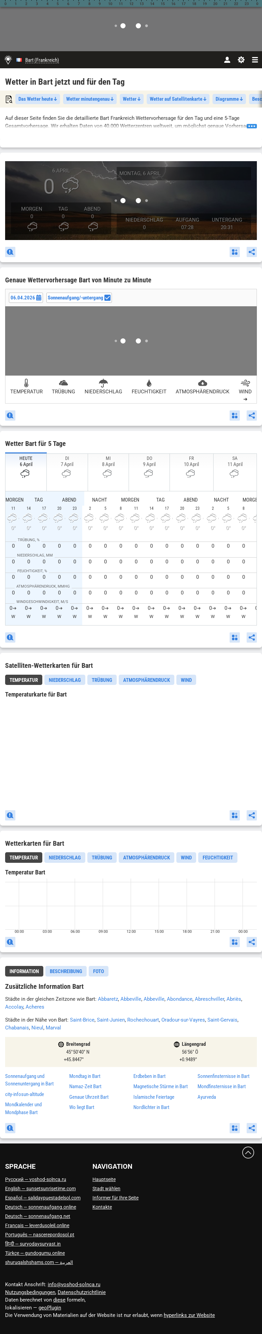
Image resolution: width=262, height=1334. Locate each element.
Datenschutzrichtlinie (82, 1292)
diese (59, 1300)
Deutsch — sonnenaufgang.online (40, 1207)
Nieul (37, 1028)
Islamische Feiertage (153, 1097)
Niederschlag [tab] (65, 680)
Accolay (14, 1007)
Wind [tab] (186, 680)
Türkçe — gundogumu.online (35, 1253)
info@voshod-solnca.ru (74, 1284)
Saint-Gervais (222, 1020)
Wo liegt (81, 1107)
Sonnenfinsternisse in (223, 1076)
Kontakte (102, 1207)
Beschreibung (66, 971)
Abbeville (130, 999)
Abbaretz (108, 999)
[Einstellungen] (241, 59)
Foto (98, 971)
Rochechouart (143, 1020)
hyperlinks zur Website (189, 1315)
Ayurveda (207, 1097)
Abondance (179, 999)
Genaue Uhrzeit (88, 1097)
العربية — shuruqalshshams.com (39, 1262)
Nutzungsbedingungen (30, 1292)
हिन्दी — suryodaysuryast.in (33, 1244)
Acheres (35, 1007)
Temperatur (24, 680)
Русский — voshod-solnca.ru (35, 1179)
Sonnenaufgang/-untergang (79, 298)
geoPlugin (50, 1308)
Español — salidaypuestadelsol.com (43, 1197)
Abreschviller (209, 999)
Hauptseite (104, 1179)
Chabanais (17, 1028)
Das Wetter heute (37, 99)
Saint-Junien (111, 1020)
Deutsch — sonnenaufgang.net (37, 1216)
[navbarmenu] (255, 59)
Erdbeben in (149, 1076)
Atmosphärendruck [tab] (146, 680)
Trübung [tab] (102, 680)
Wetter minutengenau (90, 99)
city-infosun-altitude (24, 1094)
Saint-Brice (82, 1020)
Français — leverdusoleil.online (37, 1225)
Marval (53, 1028)
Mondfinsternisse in (222, 1086)
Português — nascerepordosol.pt (39, 1234)
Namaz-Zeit (85, 1086)
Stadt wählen (106, 1188)
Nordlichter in (151, 1107)
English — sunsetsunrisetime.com (40, 1188)
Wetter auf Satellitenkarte (178, 99)
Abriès (234, 999)
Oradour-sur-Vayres (183, 1020)
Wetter (132, 99)
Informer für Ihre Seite (115, 1197)
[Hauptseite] (8, 59)
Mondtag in (84, 1076)
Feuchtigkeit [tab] (218, 858)
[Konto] (227, 59)
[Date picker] (26, 298)
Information (24, 971)
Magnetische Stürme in (160, 1086)
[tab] (23, 680)
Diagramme (229, 99)
